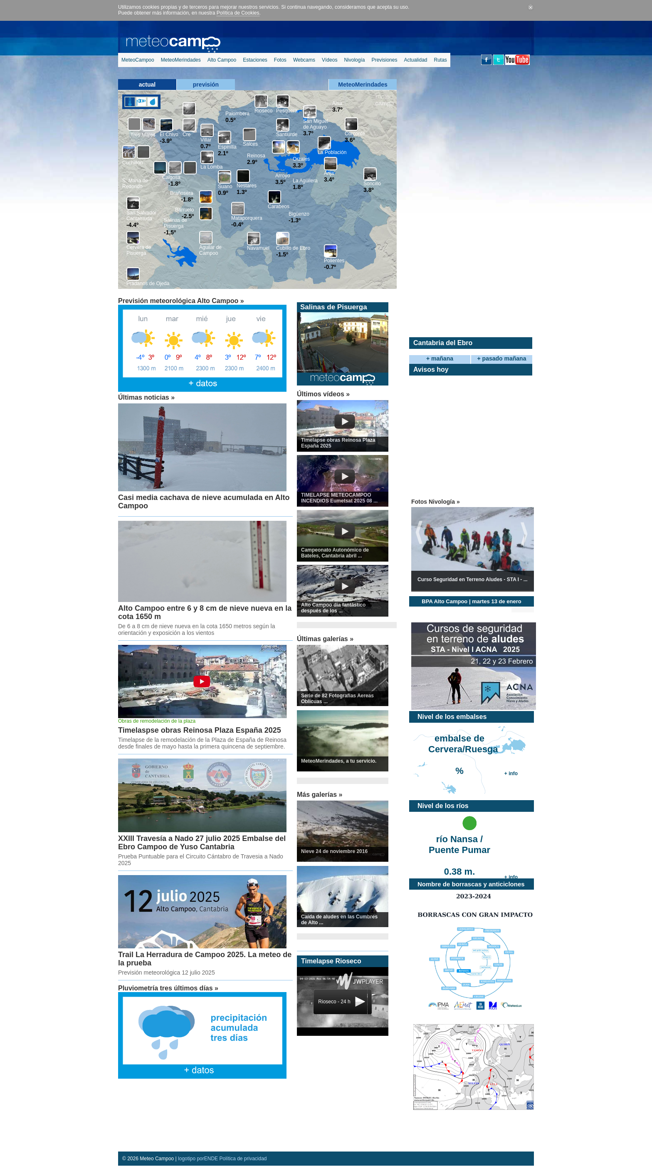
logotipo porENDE (198, 1159)
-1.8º (174, 183)
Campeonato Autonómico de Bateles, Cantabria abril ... (335, 553)
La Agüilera (305, 181)
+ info (511, 773)
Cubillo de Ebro (293, 248)
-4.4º (132, 224)
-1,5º (170, 232)
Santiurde (286, 134)
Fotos (280, 60)
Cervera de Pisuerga (138, 250)
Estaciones (255, 60)
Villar (205, 140)
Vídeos (329, 60)
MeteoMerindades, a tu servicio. (338, 761)
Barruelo (184, 210)
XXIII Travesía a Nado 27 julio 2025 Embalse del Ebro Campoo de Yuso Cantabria (202, 842)
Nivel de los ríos (443, 805)
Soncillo (372, 184)
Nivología (354, 60)
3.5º (280, 182)
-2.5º (188, 216)
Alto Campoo (221, 60)
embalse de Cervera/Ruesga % (460, 744)
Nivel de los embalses (452, 716)
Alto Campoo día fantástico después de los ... (333, 608)
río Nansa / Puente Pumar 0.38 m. (459, 845)
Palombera (237, 114)
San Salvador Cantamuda (141, 215)
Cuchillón (132, 163)
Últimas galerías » (325, 638)
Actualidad (415, 60)
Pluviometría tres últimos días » (168, 988)
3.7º (308, 133)
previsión (206, 84)
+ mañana (439, 358)
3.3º (298, 165)
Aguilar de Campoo (210, 250)
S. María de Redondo (135, 183)
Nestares (247, 186)
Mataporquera (246, 218)
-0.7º (330, 267)
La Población (332, 152)
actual (147, 84)
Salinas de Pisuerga (175, 223)
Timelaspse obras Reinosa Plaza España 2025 (199, 730)
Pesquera (286, 111)
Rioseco (263, 111)
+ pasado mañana (501, 358)
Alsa (337, 103)
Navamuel (258, 248)
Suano (225, 186)
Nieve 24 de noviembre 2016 (334, 851)
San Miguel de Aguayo (315, 124)
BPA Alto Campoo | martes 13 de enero (471, 601)
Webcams (304, 60)
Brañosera (181, 193)
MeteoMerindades (181, 60)
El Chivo (169, 134)
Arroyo (282, 176)
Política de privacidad (243, 1159)
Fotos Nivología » (435, 501)
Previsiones (384, 60)
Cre (186, 134)
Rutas (440, 60)
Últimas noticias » (146, 397)
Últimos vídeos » (323, 394)
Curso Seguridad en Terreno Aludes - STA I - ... (472, 579)
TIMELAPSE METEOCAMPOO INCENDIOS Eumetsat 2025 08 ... (339, 498)
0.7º (205, 146)
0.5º (230, 120)
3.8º (368, 190)
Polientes (334, 261)
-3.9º (166, 140)
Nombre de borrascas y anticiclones (471, 884)
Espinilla (227, 147)
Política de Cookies (238, 13)
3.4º (329, 179)
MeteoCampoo (137, 60)
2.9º (252, 162)
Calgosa (171, 177)
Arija (329, 173)
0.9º (223, 192)
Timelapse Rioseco (331, 961)
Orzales (301, 159)
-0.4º (237, 224)
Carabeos (278, 206)
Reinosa (256, 156)
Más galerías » (319, 794)
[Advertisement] (203, 1116)
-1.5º (282, 254)
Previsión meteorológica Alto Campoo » (181, 300)
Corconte (355, 134)
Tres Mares (143, 135)
